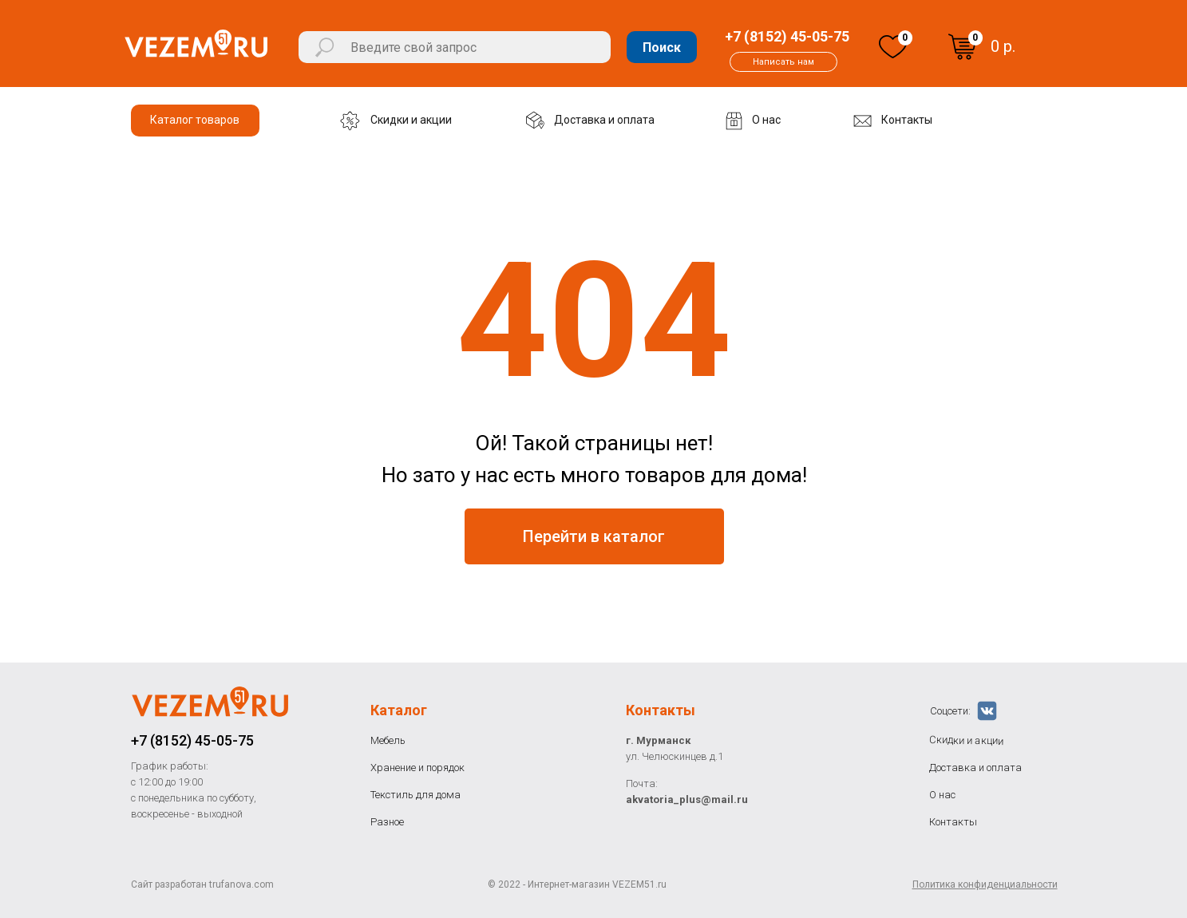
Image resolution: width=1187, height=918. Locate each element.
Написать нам (783, 62)
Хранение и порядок (417, 768)
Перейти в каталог (594, 536)
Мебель (388, 740)
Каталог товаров (194, 119)
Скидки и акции (411, 119)
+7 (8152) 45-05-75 (787, 36)
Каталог (398, 710)
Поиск (662, 47)
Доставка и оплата (604, 119)
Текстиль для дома (415, 795)
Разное (387, 822)
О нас (766, 119)
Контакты (906, 119)
